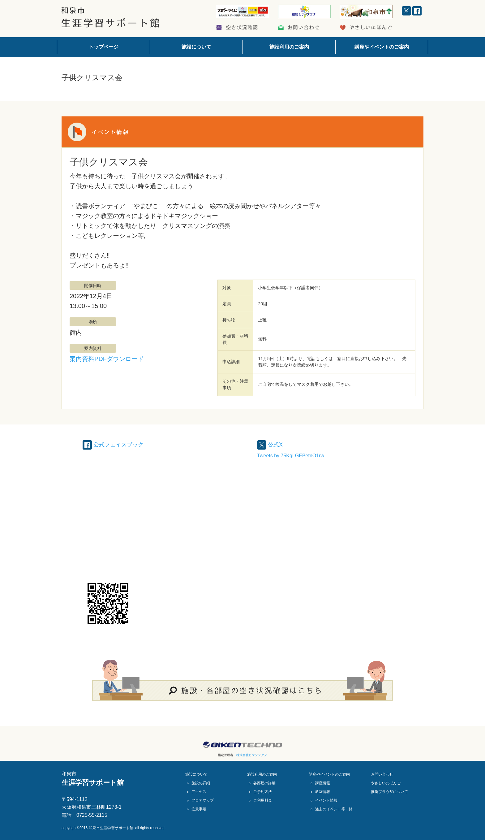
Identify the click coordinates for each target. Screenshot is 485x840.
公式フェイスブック (116, 444)
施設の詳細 (200, 783)
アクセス (198, 792)
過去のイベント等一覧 (333, 809)
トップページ (103, 47)
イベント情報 (326, 800)
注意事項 (198, 809)
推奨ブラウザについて (389, 792)
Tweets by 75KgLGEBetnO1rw (290, 455)
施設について (196, 47)
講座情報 (322, 783)
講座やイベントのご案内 (381, 47)
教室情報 (322, 792)
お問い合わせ (382, 774)
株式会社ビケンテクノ (251, 755)
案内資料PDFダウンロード (107, 358)
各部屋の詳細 (264, 783)
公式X (271, 444)
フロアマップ (202, 800)
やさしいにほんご (386, 783)
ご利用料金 (262, 800)
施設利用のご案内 (289, 47)
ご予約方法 (262, 792)
